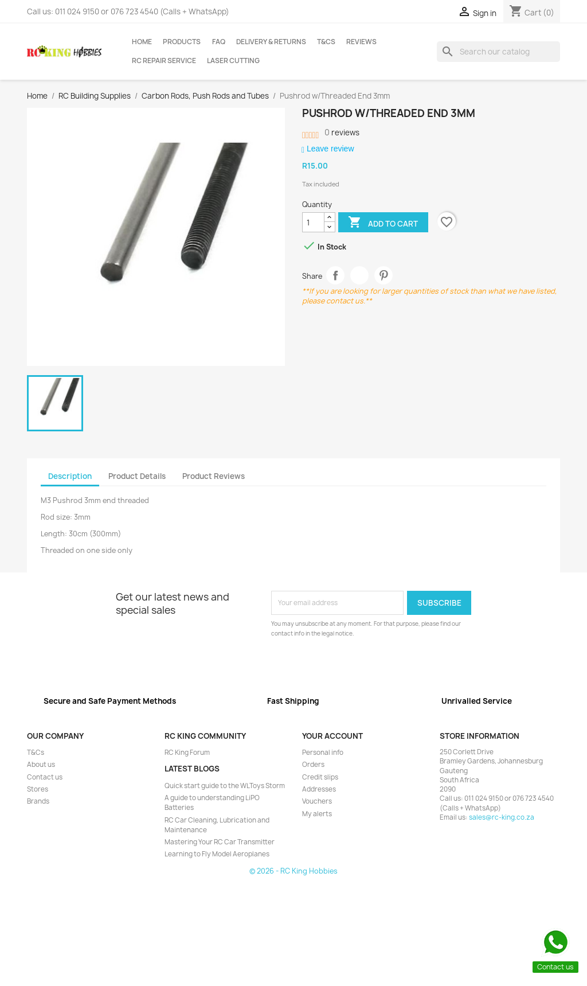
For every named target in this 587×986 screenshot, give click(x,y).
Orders (313, 764)
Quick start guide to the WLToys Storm (225, 785)
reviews (341, 132)
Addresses (319, 789)
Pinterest (383, 275)
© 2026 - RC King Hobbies (293, 871)
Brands (38, 801)
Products (182, 41)
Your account (332, 736)
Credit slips (320, 777)
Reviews (361, 41)
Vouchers (317, 801)
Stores (37, 789)
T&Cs (326, 41)
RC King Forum (187, 752)
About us (41, 764)
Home (142, 41)
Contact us (44, 777)
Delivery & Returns (271, 41)
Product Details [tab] (137, 476)
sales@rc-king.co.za (501, 817)
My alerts (317, 814)
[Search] (498, 51)
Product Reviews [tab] (213, 476)
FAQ (218, 41)
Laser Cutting (233, 60)
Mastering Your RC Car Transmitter (220, 842)
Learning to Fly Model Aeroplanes (217, 854)
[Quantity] (313, 222)
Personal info (322, 752)
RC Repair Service (164, 60)
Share (335, 275)
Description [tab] (70, 476)
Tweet (359, 275)
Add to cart (383, 223)
